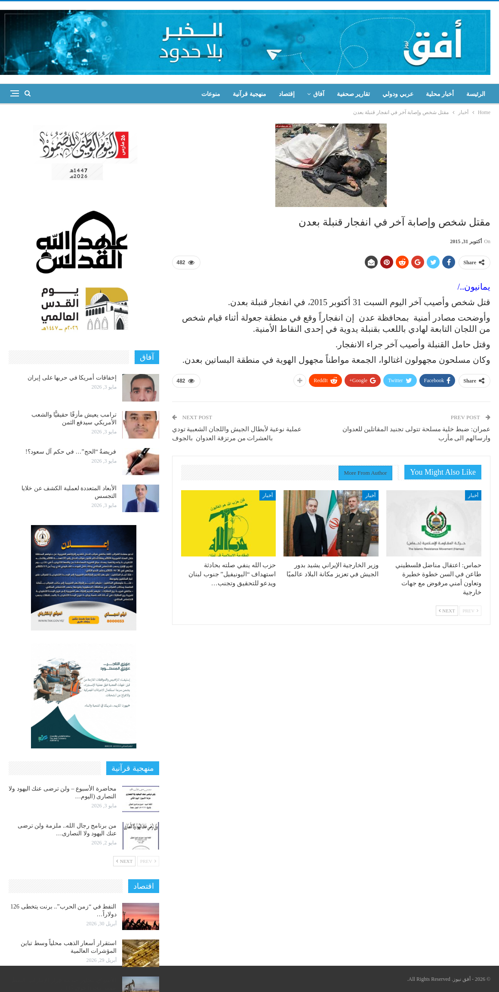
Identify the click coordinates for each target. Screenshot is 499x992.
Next (447, 610)
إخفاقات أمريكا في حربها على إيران (72, 377)
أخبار (473, 495)
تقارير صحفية (353, 94)
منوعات (210, 94)
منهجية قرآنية (249, 94)
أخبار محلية (440, 94)
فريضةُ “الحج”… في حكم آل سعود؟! (71, 451)
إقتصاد (287, 94)
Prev (470, 610)
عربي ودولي (397, 94)
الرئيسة (475, 94)
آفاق (318, 94)
